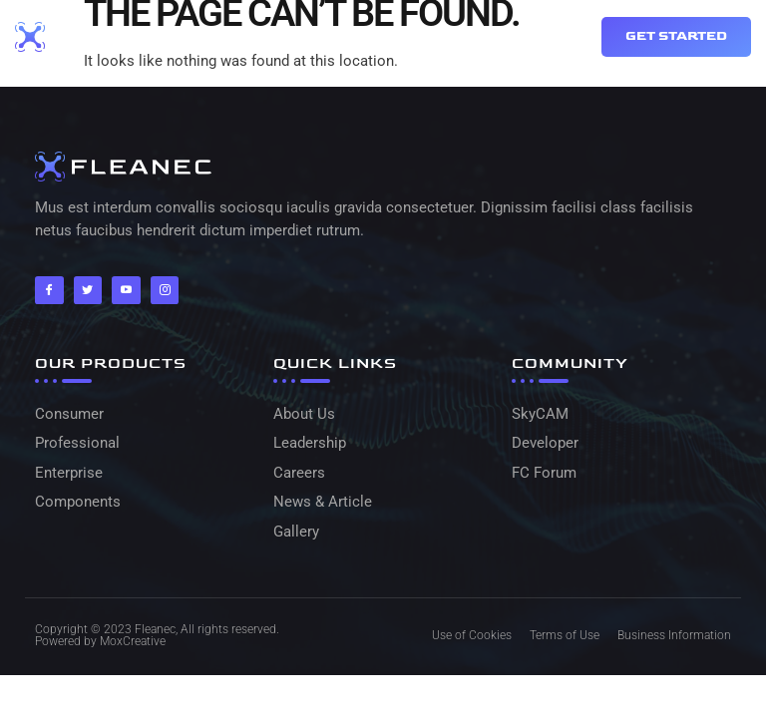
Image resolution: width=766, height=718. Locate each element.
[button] (553, 36)
